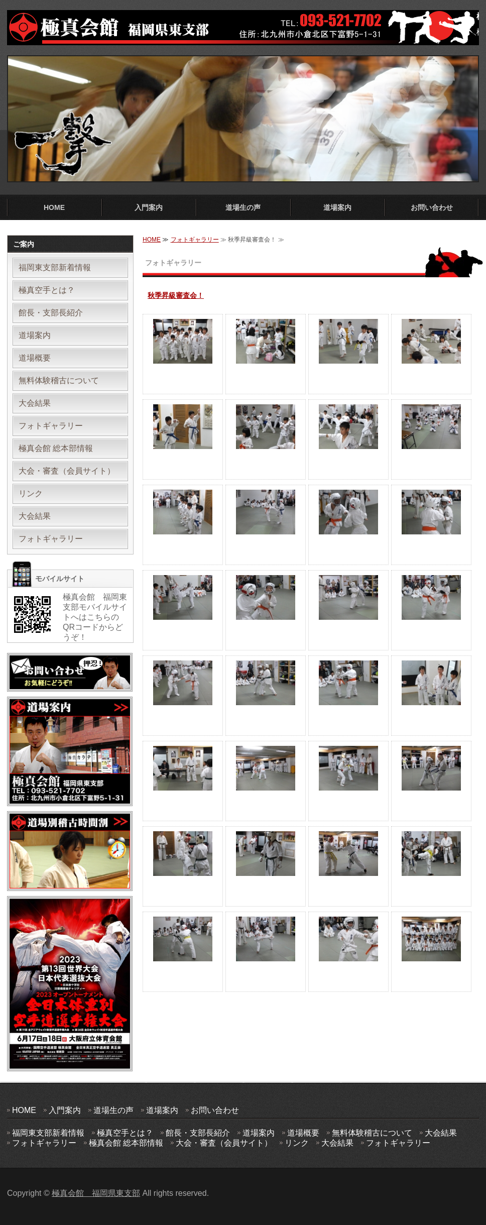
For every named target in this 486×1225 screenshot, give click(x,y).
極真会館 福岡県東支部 (96, 1193)
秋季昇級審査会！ (176, 295)
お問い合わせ (432, 207)
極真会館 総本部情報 (56, 448)
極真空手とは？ (47, 290)
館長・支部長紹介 (51, 312)
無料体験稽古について (59, 380)
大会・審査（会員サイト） (67, 471)
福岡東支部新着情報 (55, 267)
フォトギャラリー (195, 239)
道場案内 (337, 207)
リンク (31, 493)
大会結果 (35, 403)
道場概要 (35, 358)
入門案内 (149, 207)
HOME (54, 207)
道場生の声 (243, 207)
